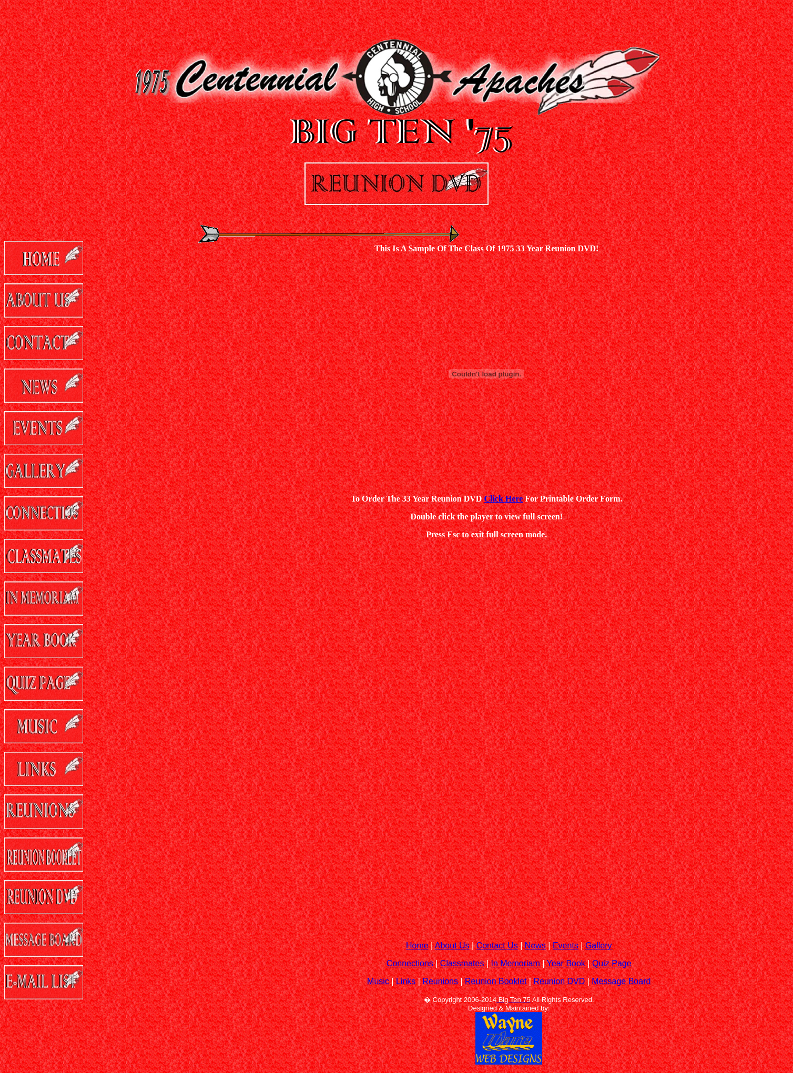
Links (405, 981)
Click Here (503, 498)
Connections (410, 963)
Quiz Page (612, 963)
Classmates (462, 963)
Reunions (440, 981)
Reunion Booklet (495, 981)
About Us (452, 945)
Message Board (621, 981)
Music (378, 981)
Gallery (598, 945)
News (535, 945)
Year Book (566, 963)
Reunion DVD (559, 981)
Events (565, 945)
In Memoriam (515, 963)
